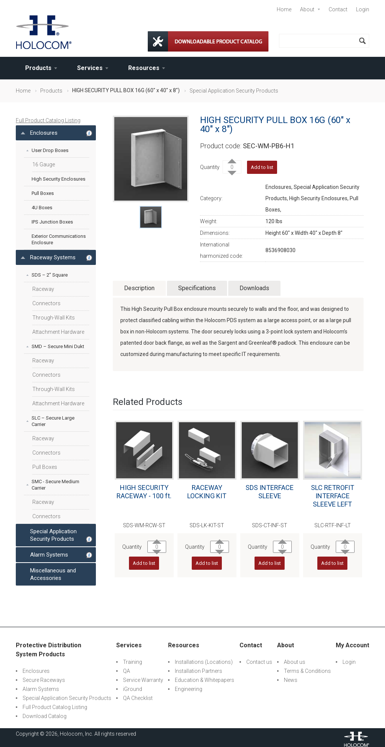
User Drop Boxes (50, 150)
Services (90, 68)
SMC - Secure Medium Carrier (55, 485)
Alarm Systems (49, 554)
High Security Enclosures (58, 179)
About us (294, 662)
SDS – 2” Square (50, 275)
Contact (338, 9)
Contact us (259, 662)
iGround (132, 689)
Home (284, 9)
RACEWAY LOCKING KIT (206, 492)
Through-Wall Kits (53, 318)
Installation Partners (198, 671)
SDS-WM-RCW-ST (144, 525)
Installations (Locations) (204, 662)
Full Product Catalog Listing (48, 120)
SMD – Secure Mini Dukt (58, 346)
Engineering (188, 689)
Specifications (197, 288)
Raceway (43, 289)
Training (132, 662)
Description (139, 288)
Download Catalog (45, 716)
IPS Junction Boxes (52, 222)
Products (38, 68)
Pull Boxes (43, 193)
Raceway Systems (53, 257)
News (290, 680)
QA (126, 671)
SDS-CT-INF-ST (269, 525)
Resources (143, 68)
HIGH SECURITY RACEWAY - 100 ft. (144, 492)
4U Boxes (42, 207)
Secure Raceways (44, 680)
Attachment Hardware (58, 332)
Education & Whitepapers (204, 680)
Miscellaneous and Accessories (53, 574)
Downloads (254, 288)
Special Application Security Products (233, 91)
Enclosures (44, 132)
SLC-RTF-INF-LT (332, 525)
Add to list (262, 167)
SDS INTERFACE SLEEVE (270, 492)
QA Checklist (138, 698)
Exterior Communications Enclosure (59, 239)
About (307, 9)
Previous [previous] (108, 488)
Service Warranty (143, 680)
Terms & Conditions (307, 671)
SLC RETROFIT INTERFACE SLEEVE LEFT (332, 496)
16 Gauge (43, 164)
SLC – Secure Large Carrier (53, 421)
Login (362, 9)
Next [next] (367, 488)
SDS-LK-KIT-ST (206, 525)
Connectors (46, 303)
